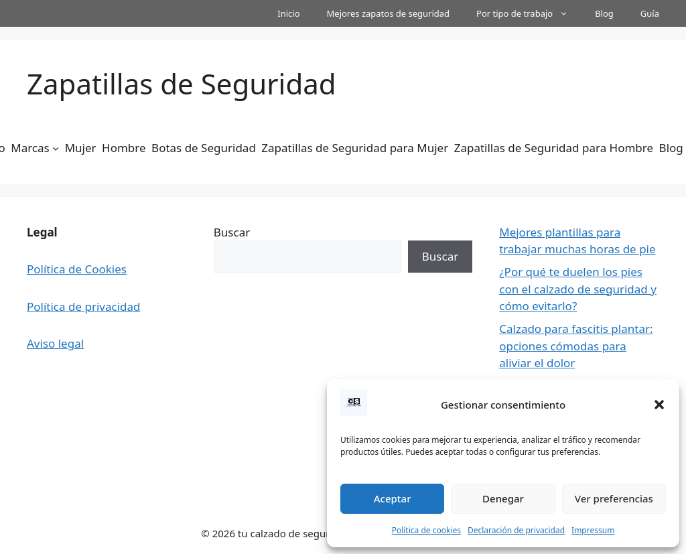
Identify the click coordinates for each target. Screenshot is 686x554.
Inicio (288, 13)
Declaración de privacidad (516, 530)
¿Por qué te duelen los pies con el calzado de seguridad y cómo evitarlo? (578, 289)
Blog (604, 13)
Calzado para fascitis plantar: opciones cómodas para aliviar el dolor (576, 345)
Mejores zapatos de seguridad (388, 13)
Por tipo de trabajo (528, 13)
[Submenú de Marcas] (55, 148)
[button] (659, 404)
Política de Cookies (77, 269)
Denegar (503, 498)
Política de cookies (426, 530)
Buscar (232, 232)
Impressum (592, 530)
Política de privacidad (83, 306)
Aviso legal (55, 343)
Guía (649, 13)
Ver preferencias (614, 498)
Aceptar (392, 498)
